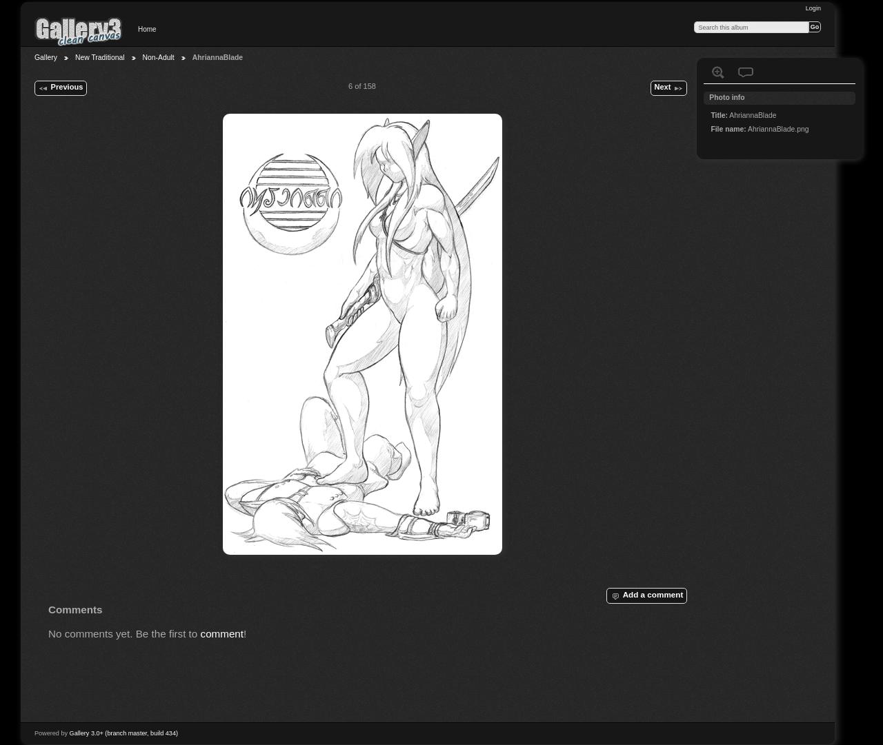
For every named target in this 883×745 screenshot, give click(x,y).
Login (813, 8)
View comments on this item (746, 72)
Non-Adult (159, 57)
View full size (718, 72)
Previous (60, 88)
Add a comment (646, 595)
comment (222, 634)
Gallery (45, 57)
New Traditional (100, 57)
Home (147, 29)
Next (668, 88)
